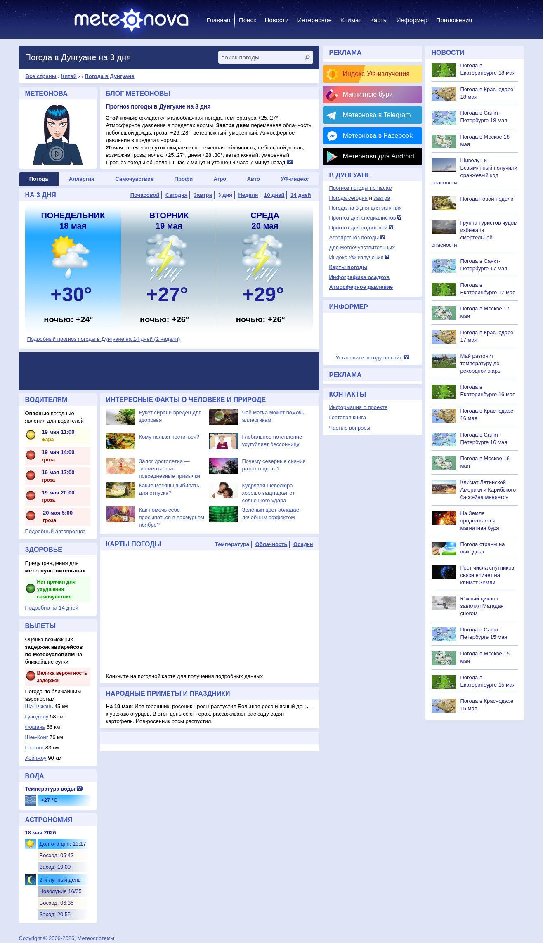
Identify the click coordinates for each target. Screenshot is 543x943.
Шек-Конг (36, 737)
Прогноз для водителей (358, 228)
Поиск (247, 20)
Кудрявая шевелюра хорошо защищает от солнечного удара (268, 492)
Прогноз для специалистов (362, 218)
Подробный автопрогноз (55, 531)
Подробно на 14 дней (51, 608)
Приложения (454, 20)
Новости (276, 20)
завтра (381, 198)
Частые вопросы (350, 428)
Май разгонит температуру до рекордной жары (481, 363)
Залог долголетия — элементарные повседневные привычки (169, 468)
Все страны (41, 76)
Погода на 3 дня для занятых (365, 208)
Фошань (35, 727)
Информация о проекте (358, 407)
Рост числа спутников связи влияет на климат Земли (487, 575)
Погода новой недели (487, 199)
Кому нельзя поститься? (169, 437)
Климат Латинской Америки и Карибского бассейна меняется (488, 489)
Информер (412, 20)
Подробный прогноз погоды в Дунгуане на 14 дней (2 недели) (103, 339)
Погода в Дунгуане (109, 76)
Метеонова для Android (378, 156)
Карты (379, 20)
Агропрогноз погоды (354, 237)
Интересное (314, 20)
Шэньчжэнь (39, 706)
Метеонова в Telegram (377, 114)
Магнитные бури (368, 94)
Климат (350, 20)
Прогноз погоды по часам (360, 188)
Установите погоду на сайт (368, 358)
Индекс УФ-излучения (376, 73)
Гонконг (34, 747)
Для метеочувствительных (362, 247)
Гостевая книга (347, 417)
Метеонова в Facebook (378, 135)
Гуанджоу (37, 717)
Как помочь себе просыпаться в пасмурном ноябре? (172, 517)
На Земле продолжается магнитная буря (479, 520)
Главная (218, 20)
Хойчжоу (36, 758)
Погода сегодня (348, 198)
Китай (69, 76)
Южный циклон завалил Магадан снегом (482, 606)
